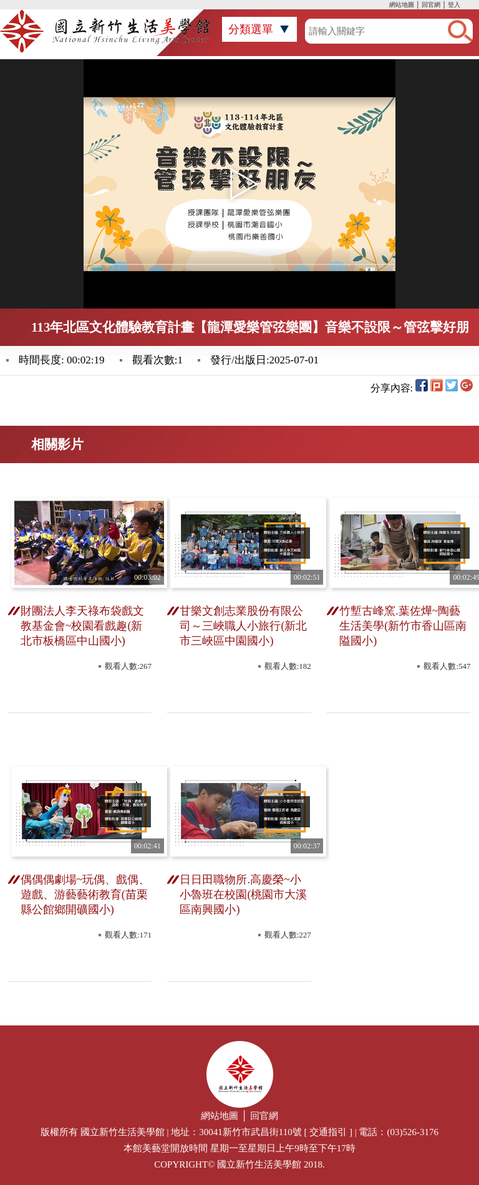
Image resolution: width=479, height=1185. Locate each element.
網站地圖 (401, 4)
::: (386, 5)
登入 (454, 4)
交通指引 (328, 1132)
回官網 (431, 4)
